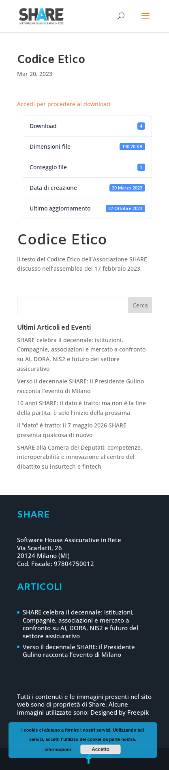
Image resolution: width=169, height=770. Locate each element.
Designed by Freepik (119, 712)
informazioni (58, 749)
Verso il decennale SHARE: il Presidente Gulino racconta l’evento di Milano (79, 651)
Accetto (100, 749)
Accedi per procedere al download (63, 104)
